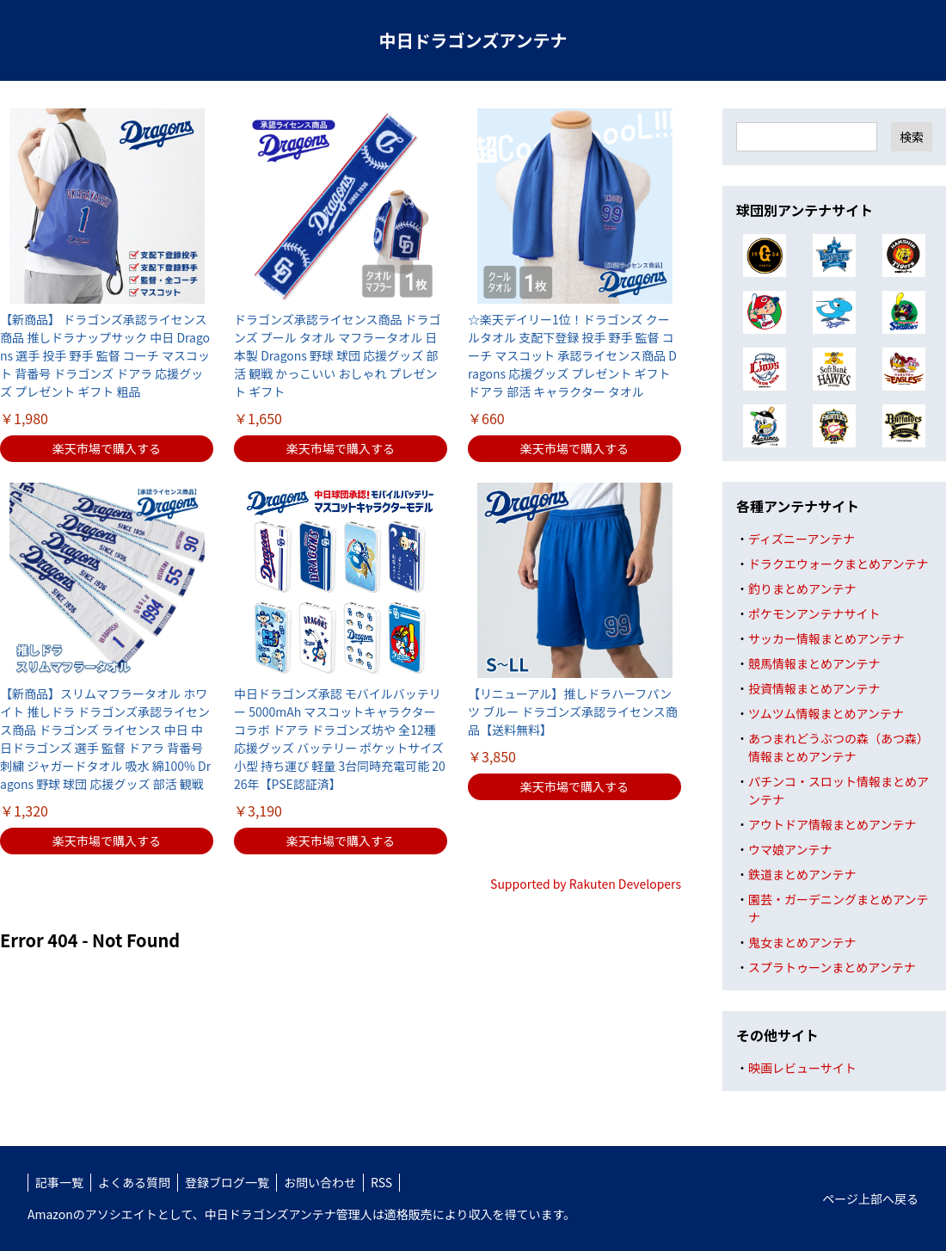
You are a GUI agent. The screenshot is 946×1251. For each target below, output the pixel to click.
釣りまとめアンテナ (802, 588)
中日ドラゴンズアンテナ (473, 40)
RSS (381, 1182)
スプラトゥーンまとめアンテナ (832, 967)
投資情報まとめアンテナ (814, 688)
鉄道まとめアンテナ (802, 874)
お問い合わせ (320, 1182)
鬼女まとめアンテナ (802, 942)
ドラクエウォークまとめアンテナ (838, 563)
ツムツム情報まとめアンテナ (826, 713)
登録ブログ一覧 (227, 1182)
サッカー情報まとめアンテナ (826, 638)
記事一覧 (59, 1182)
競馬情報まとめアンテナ (814, 663)
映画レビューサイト (802, 1067)
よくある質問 (134, 1182)
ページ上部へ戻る (870, 1198)
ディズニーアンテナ (801, 538)
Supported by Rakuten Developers (585, 883)
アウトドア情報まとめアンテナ (832, 824)
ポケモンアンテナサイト (814, 613)
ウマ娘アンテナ (790, 849)
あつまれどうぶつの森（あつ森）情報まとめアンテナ (838, 747)
